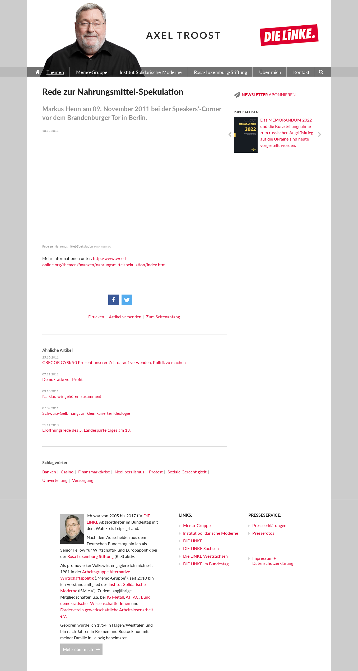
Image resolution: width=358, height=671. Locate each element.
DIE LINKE (192, 540)
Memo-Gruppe (197, 525)
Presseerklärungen (269, 525)
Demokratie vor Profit (62, 379)
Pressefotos (263, 532)
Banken (49, 471)
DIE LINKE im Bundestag (206, 563)
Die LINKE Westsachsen (205, 555)
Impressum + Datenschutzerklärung (272, 561)
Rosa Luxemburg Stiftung (90, 556)
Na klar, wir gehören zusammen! (71, 396)
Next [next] (319, 134)
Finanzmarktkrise (94, 471)
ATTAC (132, 596)
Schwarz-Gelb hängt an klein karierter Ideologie (86, 413)
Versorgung (82, 480)
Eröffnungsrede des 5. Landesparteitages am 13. (86, 429)
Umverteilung (54, 480)
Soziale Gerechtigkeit (187, 471)
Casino (67, 471)
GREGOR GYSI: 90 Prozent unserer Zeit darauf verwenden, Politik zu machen (114, 362)
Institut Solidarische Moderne (210, 532)
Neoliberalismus (129, 471)
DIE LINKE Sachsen (201, 548)
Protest (156, 471)
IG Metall (115, 596)
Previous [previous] (230, 134)
